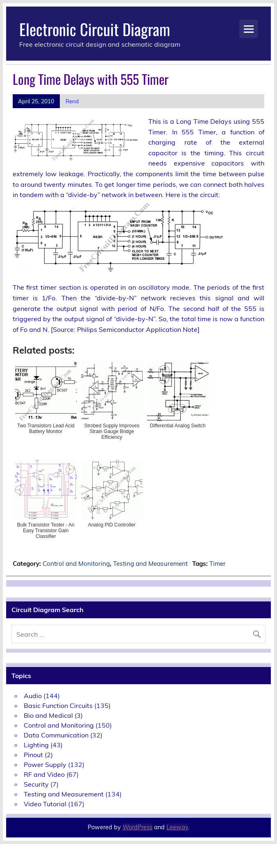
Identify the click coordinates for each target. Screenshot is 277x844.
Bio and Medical (48, 715)
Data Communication (56, 735)
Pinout (33, 755)
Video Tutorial (45, 804)
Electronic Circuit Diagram (94, 29)
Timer (217, 563)
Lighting (36, 745)
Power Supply (45, 764)
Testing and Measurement (150, 563)
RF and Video (44, 774)
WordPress (137, 827)
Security (36, 784)
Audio (33, 696)
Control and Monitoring (76, 563)
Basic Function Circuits (58, 705)
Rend (72, 101)
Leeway (177, 827)
